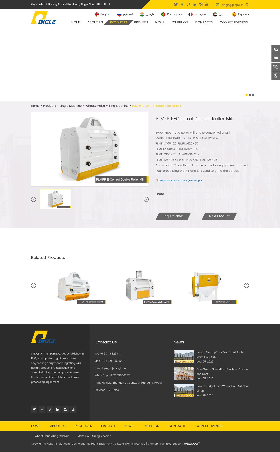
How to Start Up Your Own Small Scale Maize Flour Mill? (219, 354)
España (240, 14)
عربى (219, 14)
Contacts (204, 22)
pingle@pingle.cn (233, 5)
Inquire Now (173, 216)
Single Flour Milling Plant (95, 4)
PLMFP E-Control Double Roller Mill (156, 105)
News (160, 22)
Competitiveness (234, 22)
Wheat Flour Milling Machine (52, 436)
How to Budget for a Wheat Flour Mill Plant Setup (222, 388)
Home (75, 22)
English (103, 14)
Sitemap (152, 444)
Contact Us (106, 342)
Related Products (48, 257)
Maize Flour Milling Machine (94, 436)
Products (118, 22)
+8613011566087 (119, 375)
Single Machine (71, 105)
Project (141, 22)
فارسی (147, 14)
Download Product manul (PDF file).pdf (180, 180)
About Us (95, 22)
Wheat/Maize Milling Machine (107, 105)
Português (171, 14)
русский (125, 14)
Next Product (219, 216)
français (197, 14)
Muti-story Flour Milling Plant (61, 4)
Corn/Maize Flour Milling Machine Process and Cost (222, 371)
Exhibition (179, 22)
